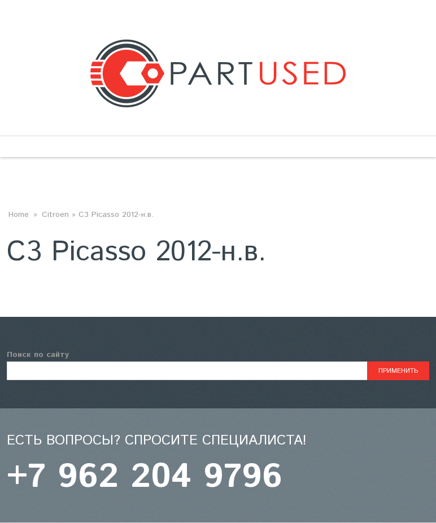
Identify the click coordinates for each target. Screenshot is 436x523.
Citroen (55, 214)
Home (18, 214)
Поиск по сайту (38, 354)
